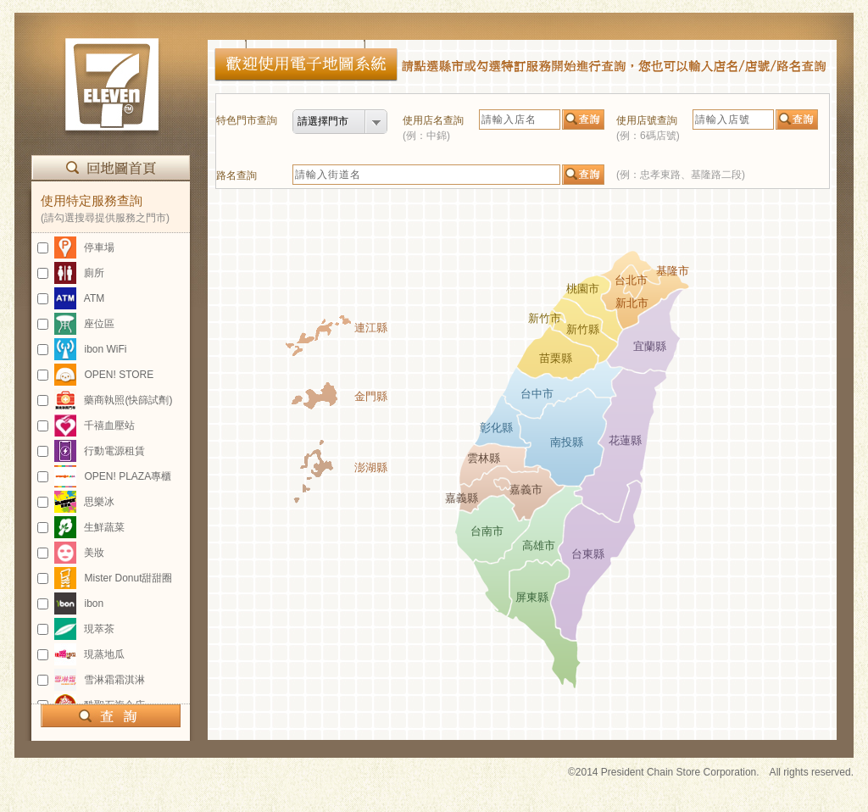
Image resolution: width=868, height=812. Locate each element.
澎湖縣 (370, 467)
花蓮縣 (625, 440)
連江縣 (370, 327)
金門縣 (370, 396)
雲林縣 (483, 458)
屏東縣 (531, 597)
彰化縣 (496, 427)
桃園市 (582, 288)
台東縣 (587, 554)
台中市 (537, 393)
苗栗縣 (555, 358)
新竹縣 (582, 329)
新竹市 (544, 318)
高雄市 (538, 545)
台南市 (487, 531)
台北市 (631, 280)
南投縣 (566, 442)
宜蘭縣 (649, 346)
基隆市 (672, 270)
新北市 (631, 303)
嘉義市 (525, 489)
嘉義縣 (461, 498)
